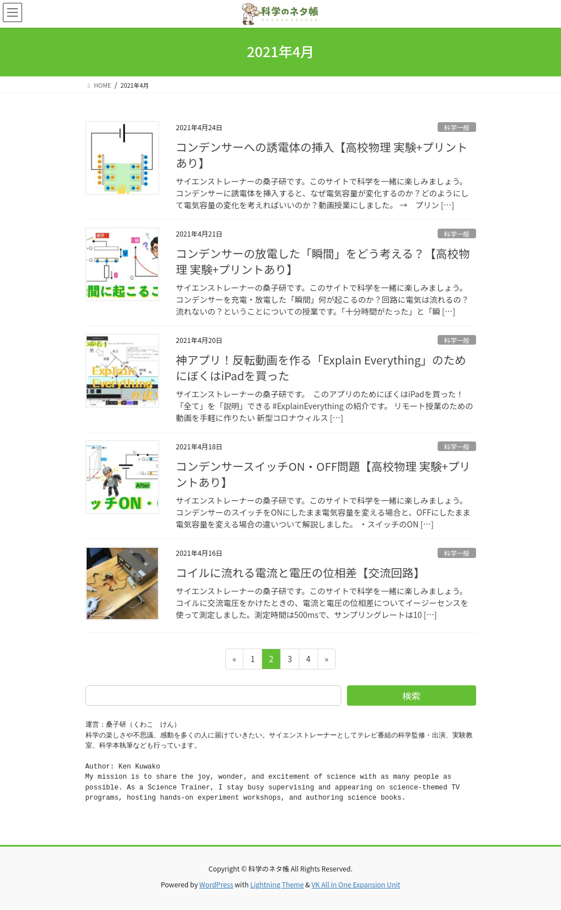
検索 (411, 695)
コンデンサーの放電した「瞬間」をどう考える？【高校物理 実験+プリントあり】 (323, 261)
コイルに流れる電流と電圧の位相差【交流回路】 (300, 572)
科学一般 (457, 127)
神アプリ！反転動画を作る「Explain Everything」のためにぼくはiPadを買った (321, 367)
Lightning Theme (277, 884)
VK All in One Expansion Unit (355, 884)
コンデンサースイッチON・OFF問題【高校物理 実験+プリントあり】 (323, 474)
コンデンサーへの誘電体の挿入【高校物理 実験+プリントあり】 (322, 155)
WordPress (216, 884)
